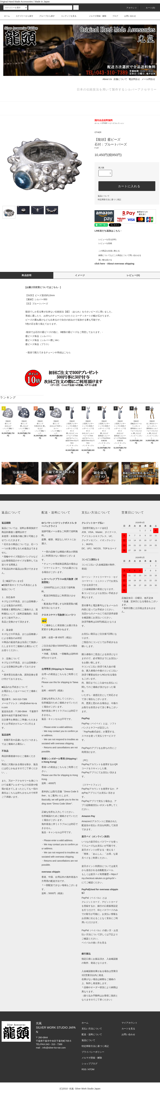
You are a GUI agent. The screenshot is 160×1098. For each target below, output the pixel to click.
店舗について (120, 79)
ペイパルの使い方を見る (94, 942)
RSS (84, 1069)
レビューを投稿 (103, 243)
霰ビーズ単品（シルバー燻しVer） (42, 340)
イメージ (80, 275)
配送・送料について (92, 1034)
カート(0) (148, 8)
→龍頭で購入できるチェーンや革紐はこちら (48, 352)
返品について (103, 196)
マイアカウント (129, 1022)
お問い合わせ (128, 16)
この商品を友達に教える (107, 251)
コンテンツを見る (66, 16)
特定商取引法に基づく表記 (109, 199)
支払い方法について (92, 1028)
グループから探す (45, 16)
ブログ (113, 16)
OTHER (104, 123)
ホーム (7, 16)
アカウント (130, 8)
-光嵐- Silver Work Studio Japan (84, 1088)
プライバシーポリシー (93, 1052)
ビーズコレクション (117, 123)
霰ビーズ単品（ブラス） (37, 344)
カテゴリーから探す (22, 16)
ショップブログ (89, 1063)
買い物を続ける (103, 260)
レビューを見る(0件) (105, 239)
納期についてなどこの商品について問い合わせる (118, 255)
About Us (107, 79)
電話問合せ (134, 79)
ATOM (91, 1069)
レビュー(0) (133, 275)
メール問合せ (148, 79)
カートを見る (128, 1028)
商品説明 (27, 275)
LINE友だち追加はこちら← (108, 230)
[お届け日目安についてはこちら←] (43, 287)
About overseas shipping (120, 263)
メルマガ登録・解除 (95, 16)
